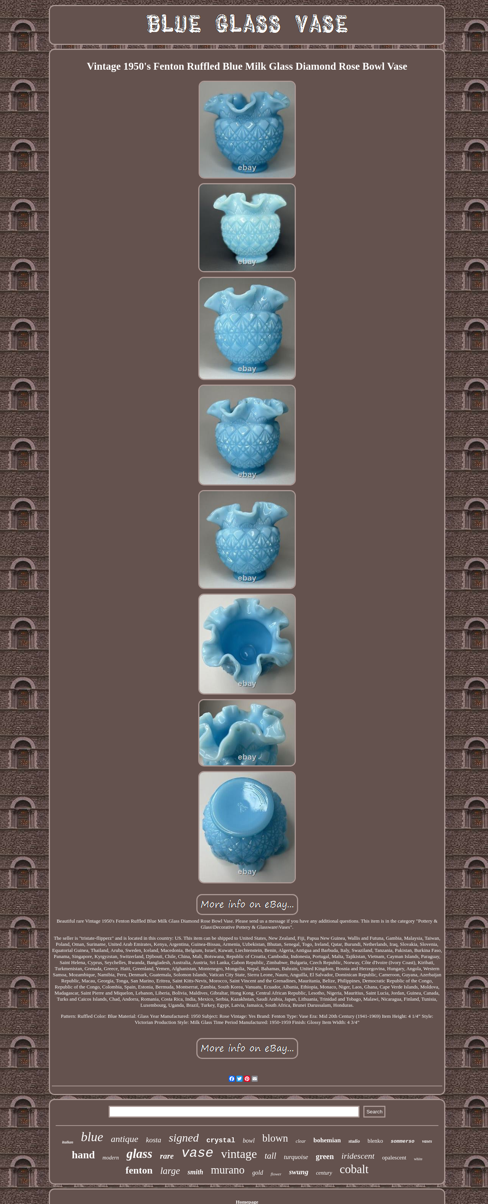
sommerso (402, 1141)
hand (83, 1155)
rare (167, 1156)
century (324, 1173)
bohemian (327, 1140)
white (418, 1159)
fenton (138, 1170)
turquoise (296, 1157)
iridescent (358, 1156)
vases (427, 1141)
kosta (153, 1140)
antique (124, 1139)
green (325, 1156)
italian (67, 1142)
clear (300, 1141)
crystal (220, 1140)
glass (139, 1154)
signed (184, 1137)
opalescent (394, 1157)
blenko (375, 1141)
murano (228, 1170)
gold (257, 1172)
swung (298, 1172)
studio (354, 1141)
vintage (239, 1154)
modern (111, 1158)
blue (92, 1137)
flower (276, 1174)
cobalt (354, 1169)
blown (275, 1138)
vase (197, 1153)
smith (195, 1172)
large (170, 1171)
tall (270, 1156)
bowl (249, 1140)
